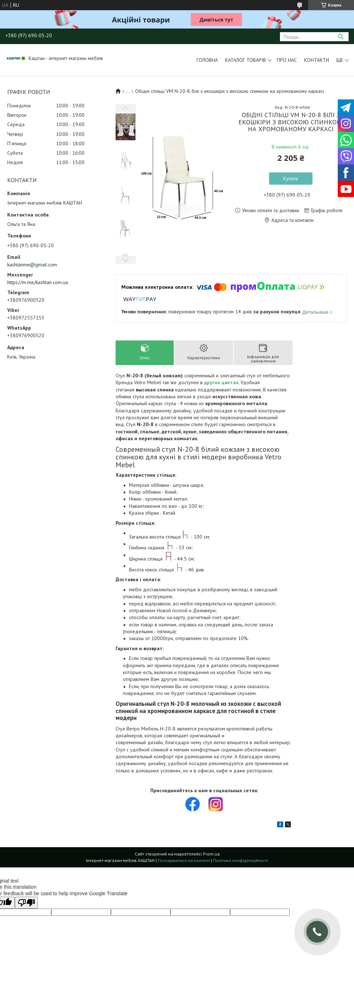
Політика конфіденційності (240, 860)
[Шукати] (340, 36)
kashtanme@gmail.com (32, 264)
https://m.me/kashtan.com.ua (37, 282)
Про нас (287, 60)
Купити (290, 178)
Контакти (316, 60)
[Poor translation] (26, 903)
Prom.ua (211, 854)
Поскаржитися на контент (184, 860)
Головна (207, 60)
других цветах (221, 382)
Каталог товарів (245, 60)
